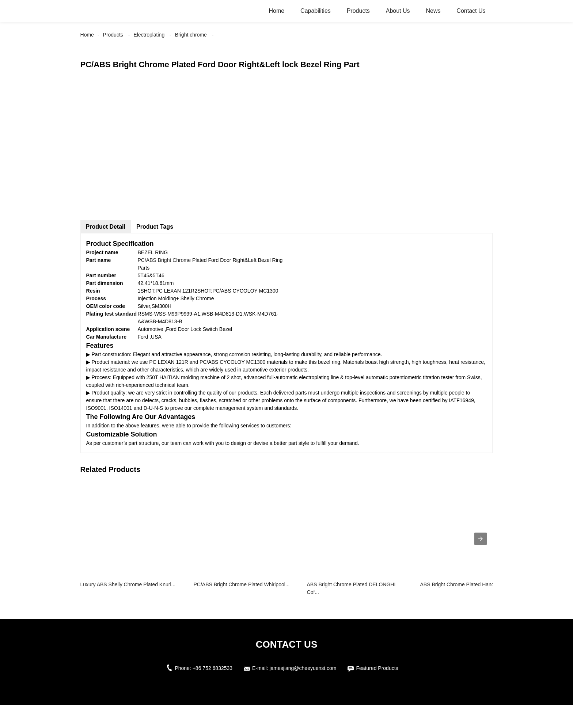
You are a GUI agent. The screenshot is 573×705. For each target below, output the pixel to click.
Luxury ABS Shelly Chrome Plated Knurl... (128, 584)
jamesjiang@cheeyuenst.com (302, 668)
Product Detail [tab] (105, 227)
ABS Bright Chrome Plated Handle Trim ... (468, 584)
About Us (398, 11)
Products (358, 11)
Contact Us (470, 11)
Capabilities (315, 11)
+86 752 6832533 (212, 668)
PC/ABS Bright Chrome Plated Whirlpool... (242, 584)
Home (277, 11)
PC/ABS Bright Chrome (164, 260)
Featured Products (377, 668)
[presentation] (480, 539)
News (433, 11)
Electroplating (148, 35)
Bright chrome (191, 35)
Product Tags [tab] (154, 227)
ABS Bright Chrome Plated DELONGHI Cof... (351, 588)
